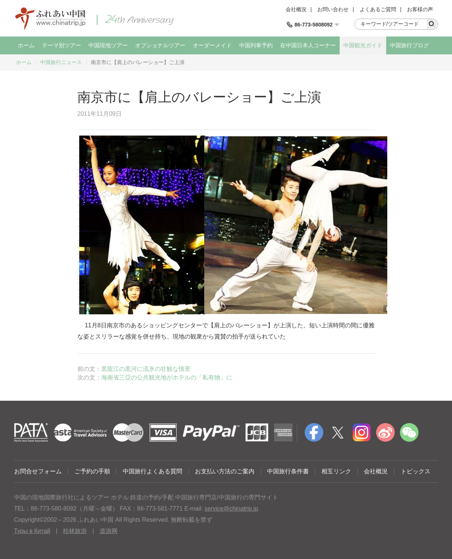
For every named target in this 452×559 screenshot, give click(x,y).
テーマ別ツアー (61, 45)
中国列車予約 (256, 45)
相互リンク (336, 471)
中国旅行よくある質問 (152, 471)
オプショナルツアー (160, 45)
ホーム (26, 45)
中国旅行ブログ (409, 45)
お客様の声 (420, 9)
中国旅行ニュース (61, 62)
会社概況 (296, 9)
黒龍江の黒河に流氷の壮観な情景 (145, 369)
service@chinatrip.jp (231, 508)
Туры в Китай (32, 531)
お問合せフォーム (38, 471)
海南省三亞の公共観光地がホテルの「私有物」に (166, 377)
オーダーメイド (212, 45)
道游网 (109, 531)
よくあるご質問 (378, 9)
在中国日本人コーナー (308, 45)
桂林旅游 (75, 531)
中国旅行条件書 (288, 471)
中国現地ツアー (108, 45)
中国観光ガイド (362, 45)
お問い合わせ (333, 9)
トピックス (415, 471)
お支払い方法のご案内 (224, 471)
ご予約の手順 (92, 471)
